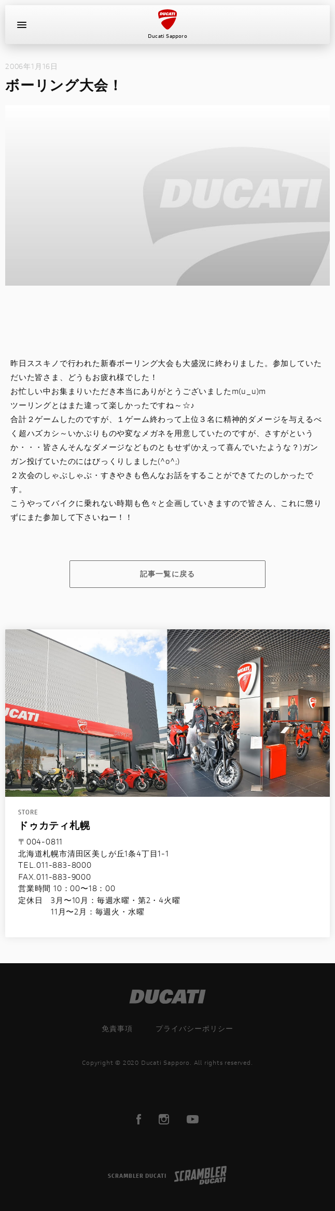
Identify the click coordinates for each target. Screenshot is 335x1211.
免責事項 (117, 1028)
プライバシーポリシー (194, 1028)
